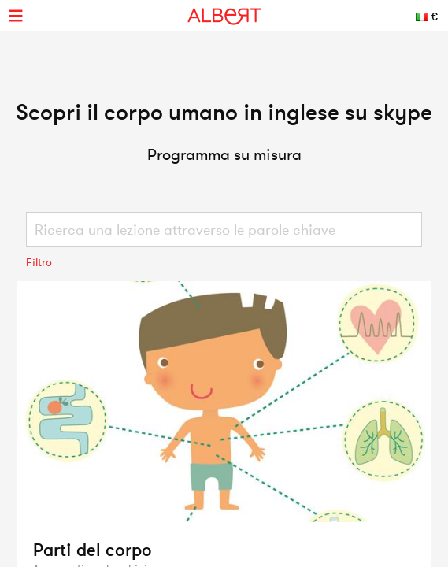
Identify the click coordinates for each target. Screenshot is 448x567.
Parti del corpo (92, 550)
